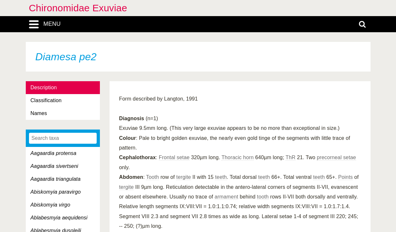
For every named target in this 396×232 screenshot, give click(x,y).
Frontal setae (174, 157)
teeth (221, 177)
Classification (46, 100)
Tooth (152, 177)
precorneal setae (336, 157)
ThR (290, 157)
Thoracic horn (237, 157)
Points (345, 177)
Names (39, 113)
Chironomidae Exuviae (78, 8)
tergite (183, 177)
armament (226, 196)
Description (44, 87)
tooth (263, 196)
